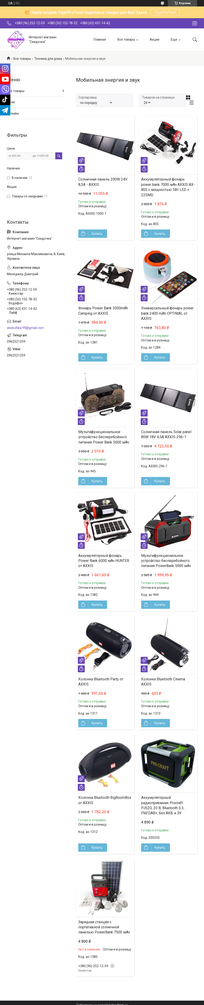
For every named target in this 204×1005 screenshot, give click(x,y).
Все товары (126, 39)
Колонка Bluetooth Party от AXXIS (100, 681)
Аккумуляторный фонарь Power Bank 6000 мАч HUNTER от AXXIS (103, 560)
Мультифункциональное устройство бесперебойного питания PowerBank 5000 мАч (166, 560)
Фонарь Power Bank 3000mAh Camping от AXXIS (103, 310)
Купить (97, 233)
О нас (11, 102)
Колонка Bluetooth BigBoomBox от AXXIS (104, 800)
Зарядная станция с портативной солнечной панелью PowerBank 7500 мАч (104, 927)
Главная (100, 39)
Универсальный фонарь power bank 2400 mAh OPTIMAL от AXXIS (167, 313)
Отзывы (13, 113)
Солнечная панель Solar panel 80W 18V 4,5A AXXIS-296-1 (166, 434)
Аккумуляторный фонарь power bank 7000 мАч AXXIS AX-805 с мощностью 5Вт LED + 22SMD (168, 187)
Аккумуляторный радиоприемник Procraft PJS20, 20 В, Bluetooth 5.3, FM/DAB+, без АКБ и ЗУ (162, 805)
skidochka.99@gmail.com (25, 328)
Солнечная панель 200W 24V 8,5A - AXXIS (102, 182)
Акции (154, 39)
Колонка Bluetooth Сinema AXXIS (163, 681)
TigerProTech (165, 12)
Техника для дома (48, 58)
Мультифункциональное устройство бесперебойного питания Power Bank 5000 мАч (103, 437)
